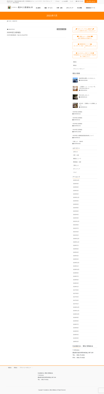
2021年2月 (76, 235)
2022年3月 (76, 218)
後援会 (75, 62)
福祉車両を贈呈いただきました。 (87, 78)
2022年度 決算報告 (77, 129)
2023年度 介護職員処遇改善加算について (83, 135)
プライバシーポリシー (78, 68)
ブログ (75, 172)
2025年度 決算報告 (77, 111)
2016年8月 (76, 321)
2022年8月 (76, 207)
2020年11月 (76, 242)
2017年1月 (76, 303)
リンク (71, 1)
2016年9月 (76, 317)
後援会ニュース (77, 158)
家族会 (75, 65)
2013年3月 (76, 338)
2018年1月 (76, 286)
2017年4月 (76, 296)
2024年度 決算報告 (77, 117)
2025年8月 (76, 187)
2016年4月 (76, 334)
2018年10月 (76, 269)
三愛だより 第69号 (78, 141)
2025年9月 (76, 183)
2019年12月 (76, 262)
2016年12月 (76, 307)
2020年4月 (76, 252)
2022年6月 (76, 211)
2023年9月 (76, 200)
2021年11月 (76, 221)
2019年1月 (76, 266)
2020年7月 (76, 245)
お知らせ (75, 151)
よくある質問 (65, 1)
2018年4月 (76, 283)
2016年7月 (76, 324)
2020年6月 (76, 248)
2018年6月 (76, 279)
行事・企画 (76, 155)
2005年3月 (76, 341)
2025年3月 (76, 190)
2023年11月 (76, 197)
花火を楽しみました (84, 95)
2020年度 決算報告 (14, 32)
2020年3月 (76, 255)
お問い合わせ (91, 1)
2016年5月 (76, 331)
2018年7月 (76, 276)
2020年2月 (76, 259)
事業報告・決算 (61, 29)
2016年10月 (76, 314)
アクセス (57, 1)
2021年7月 (76, 228)
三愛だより (76, 165)
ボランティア (76, 168)
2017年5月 (76, 293)
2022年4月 (76, 214)
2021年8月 (76, 224)
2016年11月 (76, 310)
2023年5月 (76, 204)
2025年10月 (76, 180)
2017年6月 (76, 290)
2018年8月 (76, 273)
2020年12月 (76, 238)
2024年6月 (76, 194)
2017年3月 (76, 300)
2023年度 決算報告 (77, 123)
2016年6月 (76, 327)
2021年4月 (76, 231)
